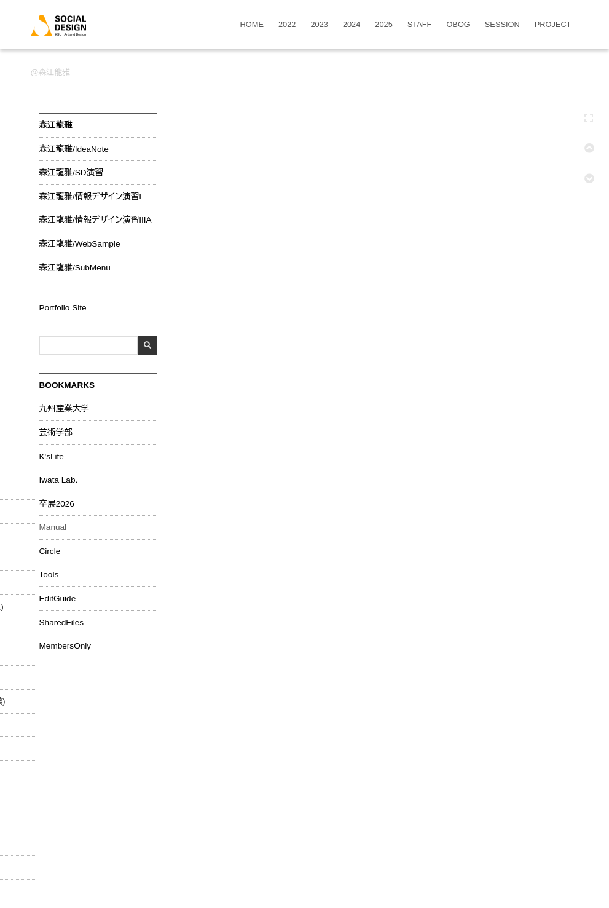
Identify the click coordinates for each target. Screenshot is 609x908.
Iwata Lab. (58, 480)
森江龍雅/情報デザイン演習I (90, 196)
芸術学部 (56, 432)
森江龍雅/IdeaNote (74, 149)
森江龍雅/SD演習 (71, 172)
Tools (49, 574)
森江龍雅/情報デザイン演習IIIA (95, 220)
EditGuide (57, 598)
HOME (252, 25)
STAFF (419, 25)
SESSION (502, 25)
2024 (351, 25)
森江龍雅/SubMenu (75, 268)
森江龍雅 (54, 72)
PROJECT (553, 25)
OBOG (458, 25)
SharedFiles (61, 622)
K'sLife (51, 456)
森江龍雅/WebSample (79, 244)
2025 (383, 25)
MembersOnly (65, 646)
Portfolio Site (63, 308)
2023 (319, 25)
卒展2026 (56, 504)
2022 (287, 25)
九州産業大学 (64, 409)
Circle (50, 551)
